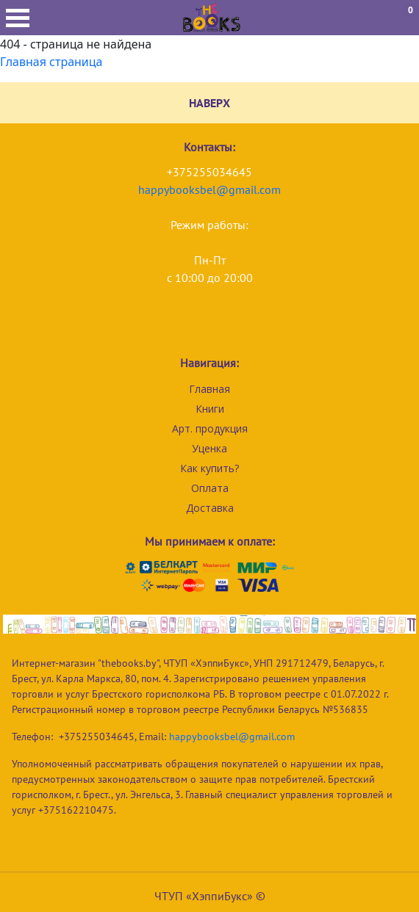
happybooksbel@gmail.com (232, 736)
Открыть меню (17, 18)
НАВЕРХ (209, 102)
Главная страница (51, 62)
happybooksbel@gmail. (198, 189)
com (270, 189)
